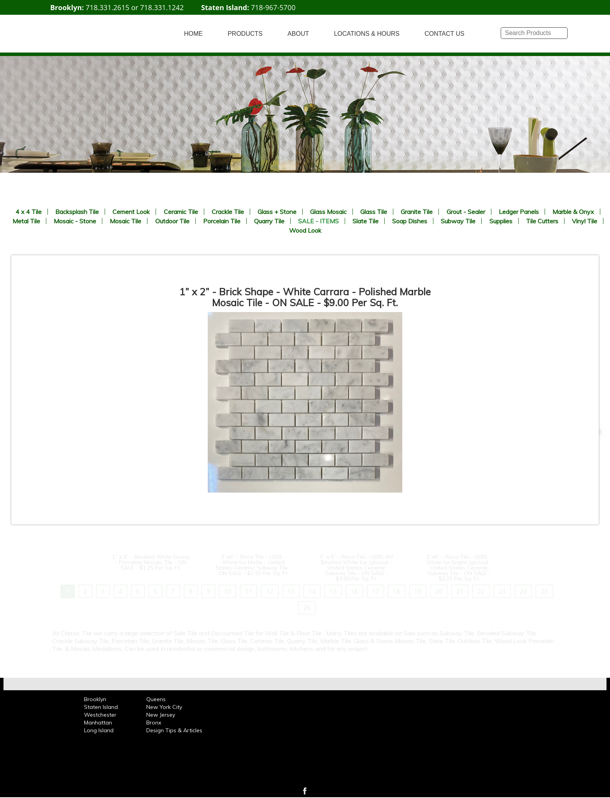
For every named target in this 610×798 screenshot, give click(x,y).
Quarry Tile (269, 221)
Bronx (153, 722)
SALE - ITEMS (318, 221)
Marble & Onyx (573, 212)
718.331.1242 (162, 7)
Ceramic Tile (181, 212)
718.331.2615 (107, 7)
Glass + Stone (277, 212)
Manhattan (98, 722)
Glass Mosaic (328, 212)
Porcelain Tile (221, 221)
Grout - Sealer (466, 212)
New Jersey (160, 714)
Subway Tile (458, 221)
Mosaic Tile (125, 221)
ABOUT (298, 33)
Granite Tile (417, 212)
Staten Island (101, 706)
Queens (156, 699)
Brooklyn (95, 699)
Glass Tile (373, 212)
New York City (164, 706)
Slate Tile (365, 221)
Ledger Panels (519, 212)
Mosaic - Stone (75, 221)
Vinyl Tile (584, 221)
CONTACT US (444, 33)
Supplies (500, 221)
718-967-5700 (273, 7)
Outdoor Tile (172, 221)
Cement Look (131, 212)
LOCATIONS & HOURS (367, 33)
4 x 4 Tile (29, 212)
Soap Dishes (409, 221)
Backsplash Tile (77, 212)
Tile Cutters (542, 221)
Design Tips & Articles (174, 730)
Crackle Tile (228, 212)
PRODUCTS (245, 33)
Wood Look (305, 230)
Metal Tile (26, 221)
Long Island (99, 730)
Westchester (100, 714)
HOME (193, 33)
